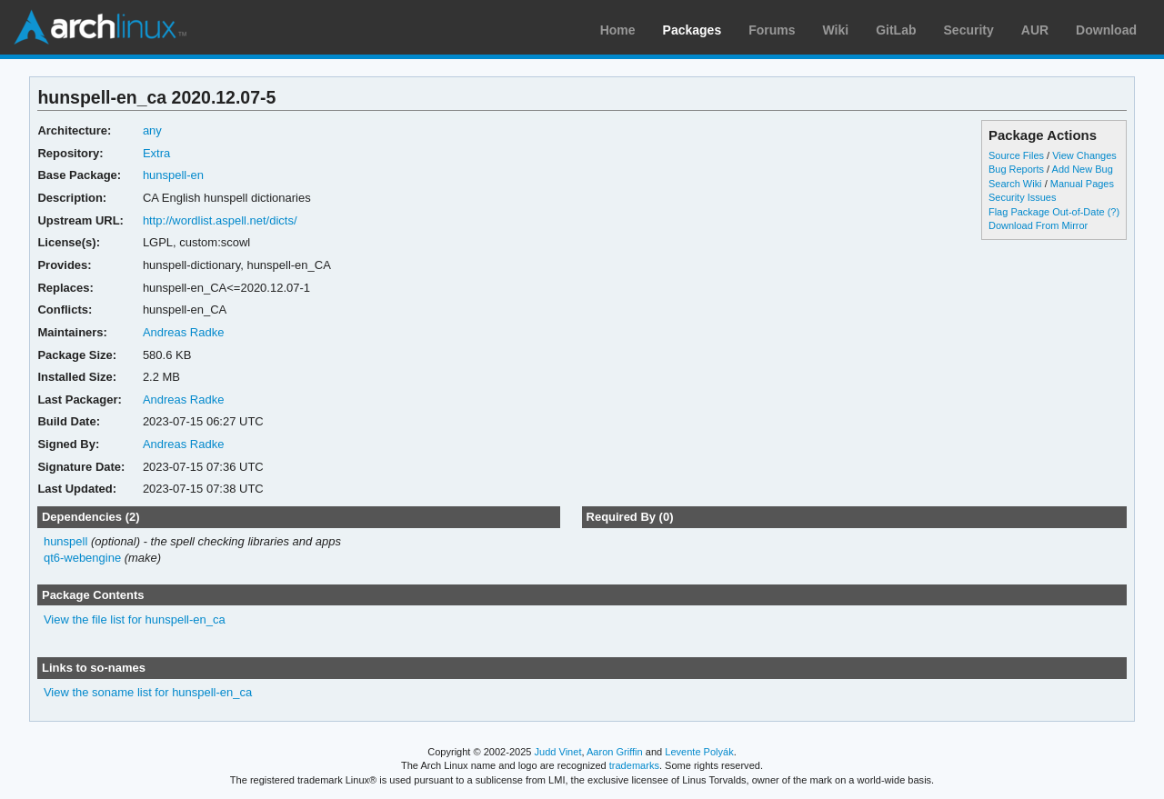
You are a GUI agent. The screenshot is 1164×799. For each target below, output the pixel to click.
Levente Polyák (699, 751)
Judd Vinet (558, 751)
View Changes (1084, 155)
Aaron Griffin (615, 751)
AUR (1035, 30)
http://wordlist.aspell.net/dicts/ (220, 220)
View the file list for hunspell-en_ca (135, 619)
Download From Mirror (1038, 225)
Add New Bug (1082, 169)
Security (969, 30)
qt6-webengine (82, 557)
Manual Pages (1082, 183)
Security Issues (1022, 197)
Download (1106, 30)
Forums (771, 30)
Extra (156, 153)
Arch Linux (100, 27)
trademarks (634, 765)
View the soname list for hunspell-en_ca (148, 692)
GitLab (896, 30)
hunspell (65, 541)
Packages (692, 30)
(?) (1113, 211)
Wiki (836, 30)
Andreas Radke (184, 332)
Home (618, 30)
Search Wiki (1015, 183)
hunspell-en (173, 175)
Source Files (1016, 155)
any (152, 130)
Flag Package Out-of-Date (1046, 211)
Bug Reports (1016, 169)
